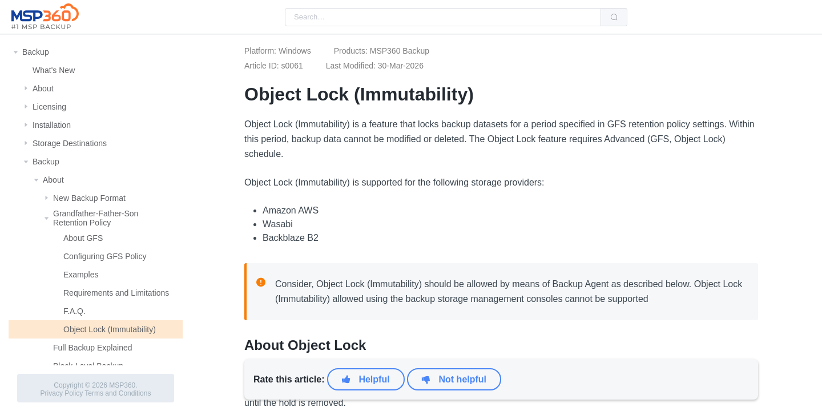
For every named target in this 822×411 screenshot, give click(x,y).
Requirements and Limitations (116, 292)
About (43, 88)
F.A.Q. (74, 311)
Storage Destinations (70, 143)
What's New (54, 70)
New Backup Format (89, 198)
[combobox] (443, 17)
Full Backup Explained (92, 347)
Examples (80, 274)
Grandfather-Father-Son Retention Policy (95, 218)
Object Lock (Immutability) (109, 329)
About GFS (83, 238)
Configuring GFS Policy (105, 256)
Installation (52, 125)
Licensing (49, 106)
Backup (35, 52)
